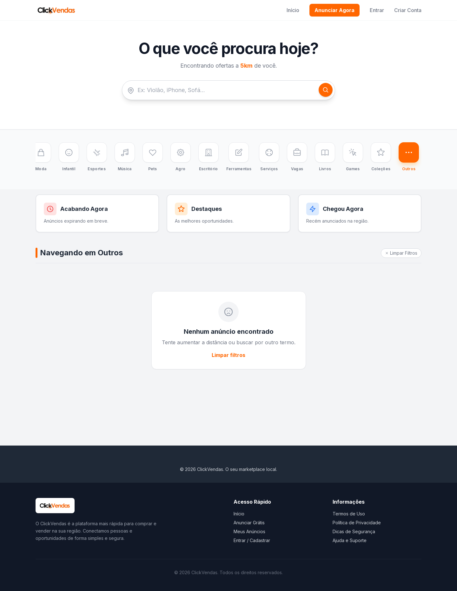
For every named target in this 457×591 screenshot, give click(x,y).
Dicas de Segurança (354, 531)
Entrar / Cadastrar (252, 540)
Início (293, 10)
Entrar (377, 10)
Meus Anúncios (249, 531)
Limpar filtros (228, 355)
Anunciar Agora (334, 10)
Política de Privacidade (357, 522)
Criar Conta (407, 10)
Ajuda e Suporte (350, 540)
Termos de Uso (349, 513)
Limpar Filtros (401, 253)
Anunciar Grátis (249, 522)
